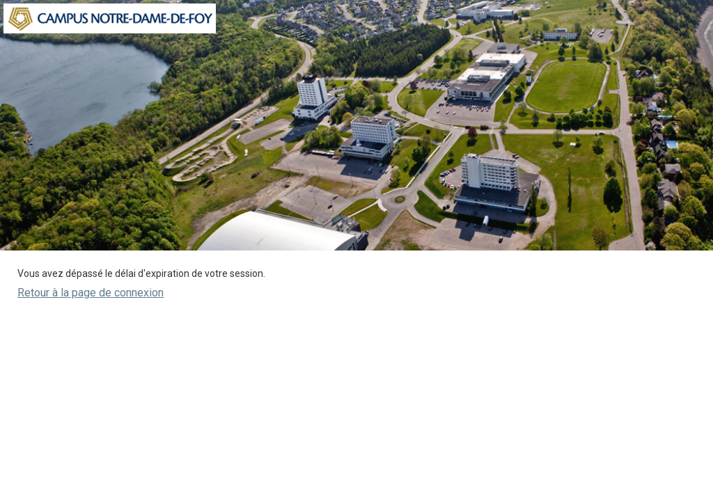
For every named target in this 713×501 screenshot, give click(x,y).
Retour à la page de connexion (90, 292)
